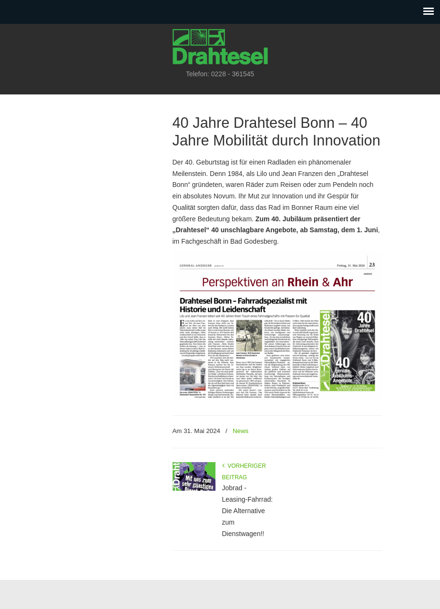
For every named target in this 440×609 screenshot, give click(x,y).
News (240, 430)
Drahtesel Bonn (220, 46)
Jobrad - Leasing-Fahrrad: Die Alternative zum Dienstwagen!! (247, 510)
